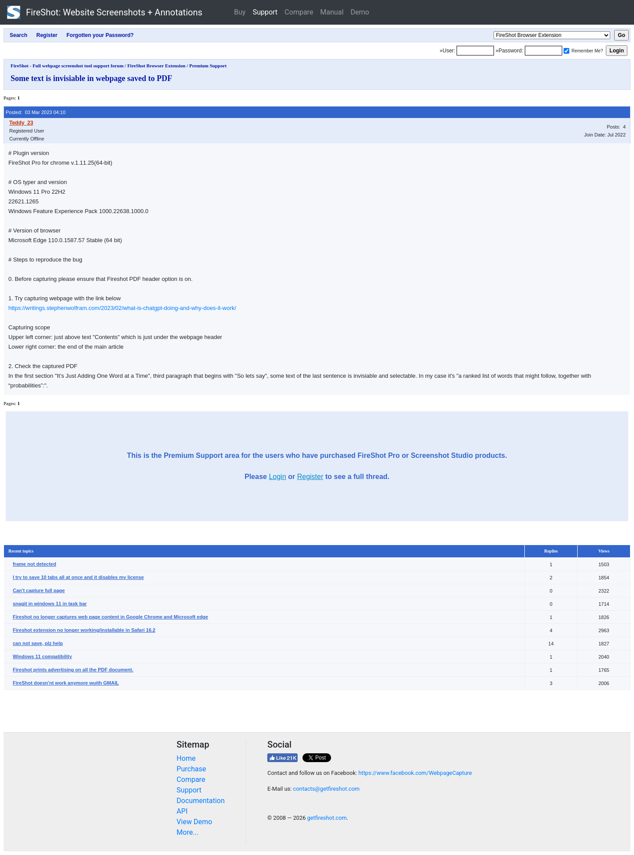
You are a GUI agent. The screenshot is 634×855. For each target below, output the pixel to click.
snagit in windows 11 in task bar (50, 603)
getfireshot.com (327, 817)
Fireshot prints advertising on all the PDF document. (73, 669)
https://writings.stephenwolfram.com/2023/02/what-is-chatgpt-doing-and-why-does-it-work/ (122, 308)
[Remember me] (566, 51)
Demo (359, 12)
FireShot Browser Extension (156, 65)
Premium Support (208, 65)
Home (186, 758)
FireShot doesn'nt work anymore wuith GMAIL (66, 682)
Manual (331, 12)
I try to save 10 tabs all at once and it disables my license (78, 577)
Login (277, 476)
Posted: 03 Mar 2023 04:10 (36, 112)
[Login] (475, 50)
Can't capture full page (39, 590)
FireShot (105, 12)
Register (310, 476)
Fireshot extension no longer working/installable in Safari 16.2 (84, 630)
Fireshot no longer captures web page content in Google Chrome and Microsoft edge (110, 616)
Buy (240, 12)
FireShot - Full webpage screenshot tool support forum (67, 65)
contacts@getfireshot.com (326, 788)
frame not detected (34, 564)
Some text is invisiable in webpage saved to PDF (91, 78)
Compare (298, 12)
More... (188, 832)
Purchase (191, 769)
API (182, 811)
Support (265, 12)
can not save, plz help (38, 643)
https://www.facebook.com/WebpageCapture (415, 773)
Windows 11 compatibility (42, 656)
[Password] (543, 50)
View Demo (194, 822)
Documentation (201, 800)
